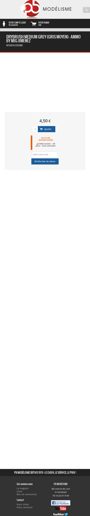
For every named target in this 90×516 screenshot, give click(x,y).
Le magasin (23, 488)
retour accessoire (14, 45)
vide (48, 23)
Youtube (60, 508)
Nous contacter (25, 507)
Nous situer (23, 504)
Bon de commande (27, 494)
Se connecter (19, 23)
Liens (19, 491)
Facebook (60, 502)
